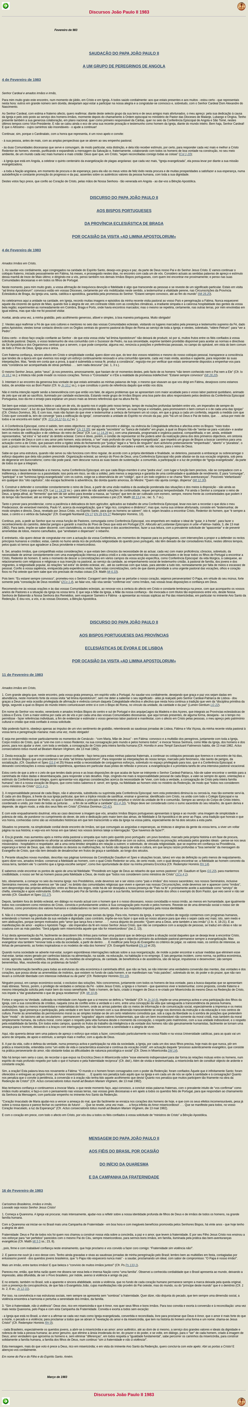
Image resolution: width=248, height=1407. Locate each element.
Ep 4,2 (66, 419)
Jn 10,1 (66, 385)
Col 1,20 (185, 154)
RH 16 (124, 976)
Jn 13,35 (83, 429)
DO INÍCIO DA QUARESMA (124, 1164)
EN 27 (107, 514)
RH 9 (48, 1322)
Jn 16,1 (6, 375)
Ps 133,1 (131, 1265)
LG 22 (214, 705)
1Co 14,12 (55, 419)
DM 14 (172, 1050)
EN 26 (98, 514)
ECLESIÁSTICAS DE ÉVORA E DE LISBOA (124, 648)
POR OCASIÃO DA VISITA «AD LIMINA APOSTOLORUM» (124, 237)
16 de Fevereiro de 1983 (22, 1190)
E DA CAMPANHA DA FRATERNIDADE (124, 1177)
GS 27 (46, 894)
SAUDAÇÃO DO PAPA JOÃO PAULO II (124, 53)
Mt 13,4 (136, 497)
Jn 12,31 (22, 1289)
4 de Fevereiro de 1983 (21, 79)
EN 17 (89, 514)
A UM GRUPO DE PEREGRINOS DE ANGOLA (124, 66)
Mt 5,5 (36, 1241)
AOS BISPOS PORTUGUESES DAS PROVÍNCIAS (124, 635)
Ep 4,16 (120, 803)
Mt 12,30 (199, 480)
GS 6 (52, 762)
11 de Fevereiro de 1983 (22, 675)
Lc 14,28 (102, 433)
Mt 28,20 (204, 294)
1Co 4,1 (42, 786)
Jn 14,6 (152, 1000)
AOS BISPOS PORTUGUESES (124, 211)
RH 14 (204, 864)
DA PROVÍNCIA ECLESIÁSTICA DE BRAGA (124, 224)
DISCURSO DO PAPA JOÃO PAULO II (124, 198)
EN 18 (143, 945)
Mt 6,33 (112, 572)
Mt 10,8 (91, 993)
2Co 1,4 (67, 582)
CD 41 (106, 806)
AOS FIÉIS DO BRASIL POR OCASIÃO (124, 1151)
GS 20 (211, 871)
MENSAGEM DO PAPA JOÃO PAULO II (124, 1138)
